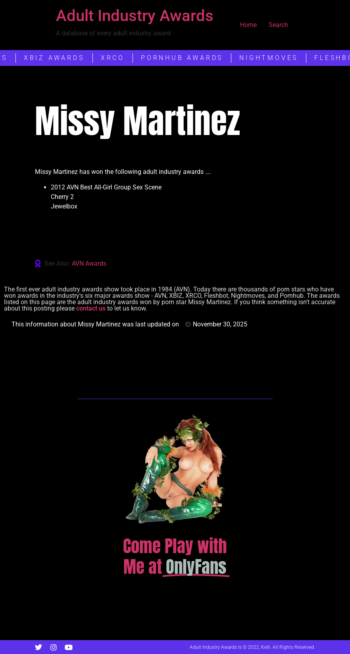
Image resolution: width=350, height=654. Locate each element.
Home (248, 25)
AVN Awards (89, 263)
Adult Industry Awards (134, 15)
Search (278, 25)
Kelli (265, 647)
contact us (91, 308)
